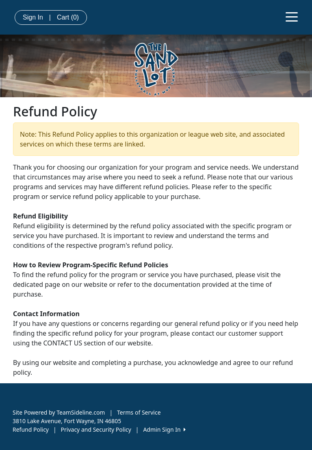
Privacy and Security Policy (96, 429)
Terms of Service (139, 412)
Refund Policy (31, 429)
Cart (68, 17)
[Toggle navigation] (292, 16)
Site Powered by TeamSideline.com (59, 412)
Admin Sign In (164, 429)
